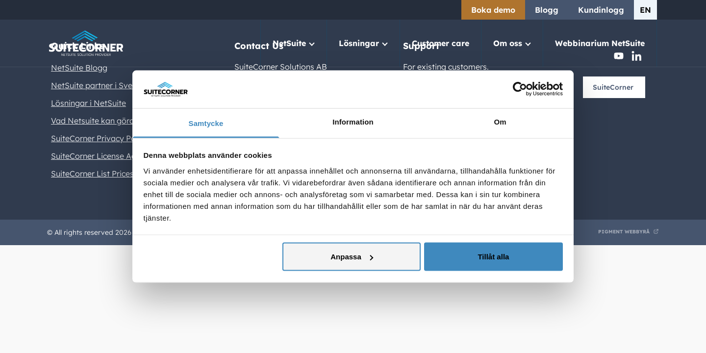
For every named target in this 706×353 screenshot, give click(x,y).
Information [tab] (353, 121)
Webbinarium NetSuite (600, 43)
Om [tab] (500, 121)
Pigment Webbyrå (624, 231)
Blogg (546, 10)
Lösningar (359, 43)
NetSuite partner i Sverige (99, 85)
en (645, 10)
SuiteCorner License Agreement (109, 156)
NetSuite (289, 43)
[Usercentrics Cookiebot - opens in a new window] (520, 89)
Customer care (440, 43)
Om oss (507, 43)
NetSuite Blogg (79, 68)
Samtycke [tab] (206, 123)
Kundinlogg (601, 10)
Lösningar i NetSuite (88, 103)
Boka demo (493, 10)
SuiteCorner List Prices (92, 173)
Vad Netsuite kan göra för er (103, 121)
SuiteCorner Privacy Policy (99, 138)
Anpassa (351, 256)
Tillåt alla (493, 256)
